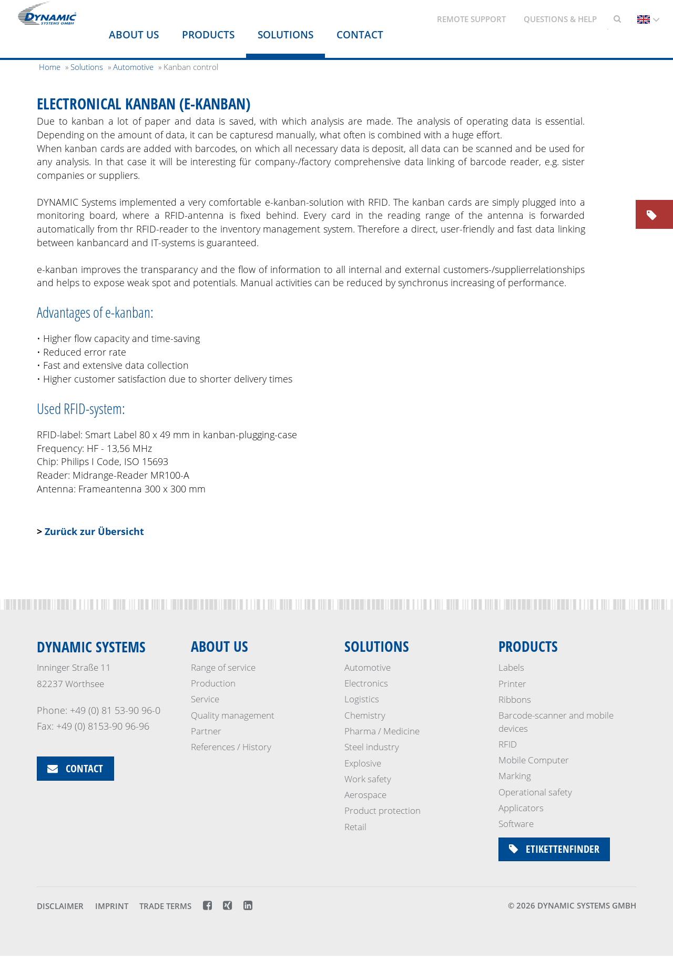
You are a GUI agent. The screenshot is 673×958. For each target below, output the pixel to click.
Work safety (367, 779)
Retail (355, 827)
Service (205, 699)
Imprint (111, 907)
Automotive (367, 667)
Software (516, 824)
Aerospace (365, 795)
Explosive (362, 763)
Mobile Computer (533, 760)
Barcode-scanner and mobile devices (556, 721)
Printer (512, 684)
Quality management (232, 715)
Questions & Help (560, 19)
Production (213, 684)
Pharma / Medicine (382, 731)
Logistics (361, 699)
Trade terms (165, 907)
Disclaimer (60, 907)
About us (134, 35)
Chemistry (364, 715)
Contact (359, 35)
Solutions (285, 35)
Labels (511, 667)
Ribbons (514, 699)
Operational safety (535, 792)
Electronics (366, 684)
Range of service (223, 667)
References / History (231, 747)
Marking (514, 776)
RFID (507, 744)
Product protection (382, 811)
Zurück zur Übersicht (94, 531)
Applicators (521, 808)
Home (49, 67)
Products (208, 35)
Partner (206, 731)
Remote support (471, 19)
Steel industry (371, 747)
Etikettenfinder (554, 849)
